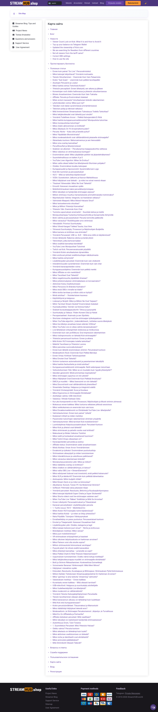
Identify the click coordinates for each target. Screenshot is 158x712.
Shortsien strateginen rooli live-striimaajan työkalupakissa (77, 318)
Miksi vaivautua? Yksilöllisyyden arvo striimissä (73, 221)
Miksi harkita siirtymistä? (63, 258)
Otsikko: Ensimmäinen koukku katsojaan (70, 166)
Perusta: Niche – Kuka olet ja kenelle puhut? (71, 132)
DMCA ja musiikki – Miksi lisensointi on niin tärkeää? (75, 381)
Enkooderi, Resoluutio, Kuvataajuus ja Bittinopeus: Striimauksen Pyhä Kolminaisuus (88, 571)
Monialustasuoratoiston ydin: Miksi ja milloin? (72, 462)
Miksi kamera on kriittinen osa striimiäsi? (70, 232)
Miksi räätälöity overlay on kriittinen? (68, 465)
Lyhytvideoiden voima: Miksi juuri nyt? (68, 103)
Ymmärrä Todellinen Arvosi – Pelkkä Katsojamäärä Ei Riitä (77, 117)
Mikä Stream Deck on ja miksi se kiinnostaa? (71, 482)
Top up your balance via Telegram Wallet (70, 44)
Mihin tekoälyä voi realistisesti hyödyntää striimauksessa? (77, 620)
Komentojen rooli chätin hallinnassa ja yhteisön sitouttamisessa (80, 91)
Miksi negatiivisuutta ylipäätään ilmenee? (70, 278)
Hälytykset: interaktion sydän (65, 568)
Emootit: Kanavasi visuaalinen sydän (68, 186)
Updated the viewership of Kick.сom (68, 47)
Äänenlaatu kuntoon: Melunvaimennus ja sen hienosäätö (76, 140)
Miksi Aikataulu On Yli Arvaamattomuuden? (71, 129)
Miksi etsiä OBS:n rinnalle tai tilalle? (68, 290)
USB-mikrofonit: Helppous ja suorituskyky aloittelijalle (75, 585)
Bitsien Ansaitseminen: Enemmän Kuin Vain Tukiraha (75, 94)
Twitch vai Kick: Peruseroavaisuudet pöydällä (72, 249)
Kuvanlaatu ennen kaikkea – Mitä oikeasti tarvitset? (74, 582)
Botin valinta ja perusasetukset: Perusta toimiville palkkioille (78, 218)
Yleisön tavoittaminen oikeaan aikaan (68, 597)
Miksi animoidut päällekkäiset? (66, 640)
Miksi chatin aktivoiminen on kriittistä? (69, 126)
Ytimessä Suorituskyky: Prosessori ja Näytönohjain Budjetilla (78, 229)
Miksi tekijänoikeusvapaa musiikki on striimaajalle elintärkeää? (79, 559)
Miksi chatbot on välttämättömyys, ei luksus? (72, 468)
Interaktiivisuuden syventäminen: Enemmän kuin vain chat (77, 264)
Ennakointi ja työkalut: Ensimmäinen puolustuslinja (74, 450)
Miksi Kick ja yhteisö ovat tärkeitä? (67, 427)
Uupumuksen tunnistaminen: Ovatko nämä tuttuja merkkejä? (78, 557)
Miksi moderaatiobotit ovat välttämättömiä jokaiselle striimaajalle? (81, 137)
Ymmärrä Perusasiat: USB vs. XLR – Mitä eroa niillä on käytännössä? (82, 235)
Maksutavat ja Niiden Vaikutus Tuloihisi (69, 433)
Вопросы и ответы (58, 648)
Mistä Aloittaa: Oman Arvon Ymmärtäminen (71, 447)
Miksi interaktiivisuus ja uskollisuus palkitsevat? (73, 456)
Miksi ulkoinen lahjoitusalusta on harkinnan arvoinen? (75, 539)
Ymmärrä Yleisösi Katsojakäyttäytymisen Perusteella (75, 594)
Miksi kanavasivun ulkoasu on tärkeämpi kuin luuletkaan (76, 600)
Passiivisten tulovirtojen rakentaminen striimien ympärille (77, 419)
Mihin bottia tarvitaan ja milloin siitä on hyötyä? (72, 292)
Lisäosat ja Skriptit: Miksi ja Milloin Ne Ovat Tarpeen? (75, 301)
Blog (102, 3)
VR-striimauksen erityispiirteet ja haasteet (70, 536)
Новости (54, 39)
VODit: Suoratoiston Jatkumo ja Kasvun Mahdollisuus (75, 178)
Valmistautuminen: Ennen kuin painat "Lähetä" (72, 413)
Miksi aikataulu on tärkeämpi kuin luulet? (70, 631)
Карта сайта (55, 662)
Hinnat (87, 3)
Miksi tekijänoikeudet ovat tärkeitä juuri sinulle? (73, 114)
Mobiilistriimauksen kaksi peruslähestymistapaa (73, 189)
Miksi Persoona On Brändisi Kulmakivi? (69, 287)
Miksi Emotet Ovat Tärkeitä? (64, 358)
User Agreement (23, 47)
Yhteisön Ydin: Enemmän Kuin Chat (67, 209)
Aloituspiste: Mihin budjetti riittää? (67, 479)
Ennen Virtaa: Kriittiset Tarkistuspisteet (69, 356)
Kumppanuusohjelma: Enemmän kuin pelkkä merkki (74, 269)
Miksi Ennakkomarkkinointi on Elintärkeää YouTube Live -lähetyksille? (82, 410)
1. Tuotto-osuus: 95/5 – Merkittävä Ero (69, 508)
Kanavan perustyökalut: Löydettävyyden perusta (73, 505)
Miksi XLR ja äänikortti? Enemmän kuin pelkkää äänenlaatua (78, 476)
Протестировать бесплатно (62, 64)
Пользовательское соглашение (64, 657)
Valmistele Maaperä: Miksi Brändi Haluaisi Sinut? (73, 200)
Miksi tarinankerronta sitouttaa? (66, 203)
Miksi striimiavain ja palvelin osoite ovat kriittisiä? (73, 430)
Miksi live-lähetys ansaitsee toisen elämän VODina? (74, 324)
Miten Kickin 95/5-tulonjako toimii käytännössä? (73, 511)
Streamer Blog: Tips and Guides (24, 25)
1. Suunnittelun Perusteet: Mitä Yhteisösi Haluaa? (73, 626)
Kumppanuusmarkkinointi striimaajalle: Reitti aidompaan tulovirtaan (81, 367)
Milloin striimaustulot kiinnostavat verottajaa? (72, 545)
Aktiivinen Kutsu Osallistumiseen (66, 284)
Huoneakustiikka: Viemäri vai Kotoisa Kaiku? (71, 307)
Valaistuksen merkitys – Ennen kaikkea (69, 580)
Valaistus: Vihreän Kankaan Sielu (66, 399)
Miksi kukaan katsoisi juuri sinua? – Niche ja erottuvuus (76, 528)
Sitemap (49, 704)
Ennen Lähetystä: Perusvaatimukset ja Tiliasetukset (74, 502)
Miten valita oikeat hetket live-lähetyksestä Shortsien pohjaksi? (79, 163)
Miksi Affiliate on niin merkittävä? (67, 272)
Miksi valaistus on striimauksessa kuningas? (71, 152)
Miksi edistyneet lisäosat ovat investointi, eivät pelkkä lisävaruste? (80, 473)
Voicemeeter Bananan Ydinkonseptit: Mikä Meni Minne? (76, 565)
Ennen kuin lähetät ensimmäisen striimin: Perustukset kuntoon (79, 350)
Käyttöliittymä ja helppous (64, 298)
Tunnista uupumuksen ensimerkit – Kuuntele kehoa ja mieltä (78, 212)
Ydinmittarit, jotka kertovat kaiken (67, 241)
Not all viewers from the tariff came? (68, 53)
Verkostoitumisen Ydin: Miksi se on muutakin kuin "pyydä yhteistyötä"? (82, 370)
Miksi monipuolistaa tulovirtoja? (66, 123)
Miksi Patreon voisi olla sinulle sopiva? (69, 542)
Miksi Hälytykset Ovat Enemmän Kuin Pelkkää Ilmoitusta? (77, 379)
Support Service (22, 43)
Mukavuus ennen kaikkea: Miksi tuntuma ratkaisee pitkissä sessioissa (82, 404)
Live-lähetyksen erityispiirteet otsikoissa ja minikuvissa (76, 330)
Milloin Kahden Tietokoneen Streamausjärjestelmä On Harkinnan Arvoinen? (84, 574)
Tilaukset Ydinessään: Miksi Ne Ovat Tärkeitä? (72, 183)
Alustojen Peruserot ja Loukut (65, 83)
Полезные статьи (58, 68)
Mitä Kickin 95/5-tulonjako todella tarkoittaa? (72, 341)
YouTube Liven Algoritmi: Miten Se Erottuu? (71, 160)
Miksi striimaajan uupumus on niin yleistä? (71, 376)
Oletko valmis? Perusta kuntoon (66, 628)
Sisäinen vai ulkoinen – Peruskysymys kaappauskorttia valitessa (80, 149)
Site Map (22, 13)
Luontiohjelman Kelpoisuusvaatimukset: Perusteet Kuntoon (78, 424)
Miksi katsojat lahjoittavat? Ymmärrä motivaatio (73, 74)
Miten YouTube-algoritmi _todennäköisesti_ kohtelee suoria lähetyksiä (82, 321)
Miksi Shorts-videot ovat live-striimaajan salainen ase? (75, 496)
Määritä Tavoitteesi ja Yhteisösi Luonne (69, 344)
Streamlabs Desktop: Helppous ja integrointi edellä (74, 387)
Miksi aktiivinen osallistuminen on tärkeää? (71, 634)
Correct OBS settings (61, 56)
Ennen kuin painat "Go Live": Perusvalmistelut (72, 71)
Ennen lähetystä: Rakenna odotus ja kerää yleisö (73, 238)
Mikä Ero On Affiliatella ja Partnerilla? (68, 614)
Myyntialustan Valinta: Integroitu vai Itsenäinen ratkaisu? (76, 198)
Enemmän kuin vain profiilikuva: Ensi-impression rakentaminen (79, 333)
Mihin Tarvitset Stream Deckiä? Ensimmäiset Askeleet (75, 304)
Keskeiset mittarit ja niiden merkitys (68, 416)
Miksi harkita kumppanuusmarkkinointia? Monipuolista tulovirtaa (80, 120)
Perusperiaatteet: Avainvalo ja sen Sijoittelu (71, 315)
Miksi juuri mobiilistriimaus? (64, 534)
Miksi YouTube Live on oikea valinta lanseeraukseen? (75, 327)
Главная (54, 29)
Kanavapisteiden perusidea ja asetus (68, 442)
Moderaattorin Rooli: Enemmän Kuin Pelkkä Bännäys (75, 353)
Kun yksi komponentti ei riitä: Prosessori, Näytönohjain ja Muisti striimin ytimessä (87, 402)
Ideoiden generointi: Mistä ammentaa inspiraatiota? (74, 373)
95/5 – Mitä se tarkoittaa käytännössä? (69, 175)
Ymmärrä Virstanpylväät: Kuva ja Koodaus (70, 390)
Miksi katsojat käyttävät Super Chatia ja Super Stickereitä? (77, 493)
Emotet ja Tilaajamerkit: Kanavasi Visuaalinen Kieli (74, 522)
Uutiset (95, 3)
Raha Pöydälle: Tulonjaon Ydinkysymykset (70, 516)
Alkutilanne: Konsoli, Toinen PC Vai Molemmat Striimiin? (76, 485)
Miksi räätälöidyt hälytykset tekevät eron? (70, 608)
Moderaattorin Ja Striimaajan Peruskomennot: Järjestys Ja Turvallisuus (83, 611)
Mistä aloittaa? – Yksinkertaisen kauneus (70, 295)
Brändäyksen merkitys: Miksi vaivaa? (68, 531)
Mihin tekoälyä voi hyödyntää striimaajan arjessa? (74, 192)
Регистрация (56, 671)
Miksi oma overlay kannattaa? (65, 143)
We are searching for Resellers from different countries (76, 50)
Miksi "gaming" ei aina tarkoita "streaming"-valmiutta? (75, 577)
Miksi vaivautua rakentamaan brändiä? (69, 459)
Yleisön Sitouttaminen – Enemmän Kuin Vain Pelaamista (76, 77)
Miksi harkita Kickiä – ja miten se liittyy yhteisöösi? (74, 514)
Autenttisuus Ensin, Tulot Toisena (67, 623)
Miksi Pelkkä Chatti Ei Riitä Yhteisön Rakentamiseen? (75, 554)
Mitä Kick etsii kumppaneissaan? (66, 603)
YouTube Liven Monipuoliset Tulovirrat (69, 246)
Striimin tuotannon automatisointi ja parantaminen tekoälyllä (78, 361)
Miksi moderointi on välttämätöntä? (68, 591)
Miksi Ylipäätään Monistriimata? (66, 134)
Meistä (69, 3)
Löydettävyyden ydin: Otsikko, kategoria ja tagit (72, 525)
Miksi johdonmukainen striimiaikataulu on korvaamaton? (76, 281)
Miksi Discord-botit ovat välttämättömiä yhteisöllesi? (75, 384)
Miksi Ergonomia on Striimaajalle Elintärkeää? (72, 393)
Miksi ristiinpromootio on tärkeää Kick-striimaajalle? (75, 335)
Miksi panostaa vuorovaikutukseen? (68, 347)
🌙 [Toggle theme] (145, 3)
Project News (21, 30)
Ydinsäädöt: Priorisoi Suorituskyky (67, 223)
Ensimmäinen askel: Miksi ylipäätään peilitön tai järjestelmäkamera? (81, 155)
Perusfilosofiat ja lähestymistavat (67, 146)
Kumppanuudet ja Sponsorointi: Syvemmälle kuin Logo (76, 169)
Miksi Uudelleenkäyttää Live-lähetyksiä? (69, 588)
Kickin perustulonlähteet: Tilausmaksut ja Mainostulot (75, 605)
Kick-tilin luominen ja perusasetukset (68, 172)
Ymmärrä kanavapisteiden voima (66, 267)
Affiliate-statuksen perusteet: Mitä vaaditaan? (72, 617)
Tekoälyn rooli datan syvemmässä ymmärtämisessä (75, 106)
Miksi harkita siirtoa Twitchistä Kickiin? (69, 86)
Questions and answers (25, 39)
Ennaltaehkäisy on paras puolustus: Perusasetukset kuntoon (78, 519)
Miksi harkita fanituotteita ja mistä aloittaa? (71, 364)
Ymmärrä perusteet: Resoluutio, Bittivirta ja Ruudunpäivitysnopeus (80, 491)
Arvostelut (78, 3)
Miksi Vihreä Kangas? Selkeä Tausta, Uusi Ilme (72, 226)
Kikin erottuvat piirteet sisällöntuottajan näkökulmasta (75, 255)
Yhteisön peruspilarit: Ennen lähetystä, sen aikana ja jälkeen (78, 88)
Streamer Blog (51, 697)
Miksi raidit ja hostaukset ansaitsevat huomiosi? (73, 436)
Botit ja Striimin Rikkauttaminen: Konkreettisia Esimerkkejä (77, 562)
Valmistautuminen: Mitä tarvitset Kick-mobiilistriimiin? (75, 422)
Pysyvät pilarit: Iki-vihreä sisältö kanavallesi (71, 548)
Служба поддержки (59, 652)
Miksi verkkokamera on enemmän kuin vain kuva (73, 407)
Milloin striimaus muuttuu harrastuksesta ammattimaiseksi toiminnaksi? (83, 195)
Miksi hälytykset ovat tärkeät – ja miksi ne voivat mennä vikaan (79, 180)
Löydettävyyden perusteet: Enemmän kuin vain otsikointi (76, 261)
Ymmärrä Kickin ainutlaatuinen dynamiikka (71, 252)
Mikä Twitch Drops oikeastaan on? (67, 439)
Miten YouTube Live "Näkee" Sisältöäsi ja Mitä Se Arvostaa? (78, 499)
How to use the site (61, 59)
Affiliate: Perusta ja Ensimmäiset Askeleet (70, 97)
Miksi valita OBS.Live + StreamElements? (70, 470)
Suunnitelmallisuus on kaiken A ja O (68, 157)
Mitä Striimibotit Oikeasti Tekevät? (67, 643)
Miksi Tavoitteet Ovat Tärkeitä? (66, 275)
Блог (52, 34)
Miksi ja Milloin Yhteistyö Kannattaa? (68, 206)
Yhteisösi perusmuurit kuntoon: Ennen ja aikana (73, 338)
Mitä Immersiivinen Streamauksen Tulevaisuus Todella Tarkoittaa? (81, 111)
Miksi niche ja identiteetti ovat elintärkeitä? (71, 637)
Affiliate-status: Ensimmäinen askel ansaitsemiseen (74, 445)
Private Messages (132, 693)
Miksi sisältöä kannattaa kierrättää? (68, 244)
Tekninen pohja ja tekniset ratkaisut (68, 109)
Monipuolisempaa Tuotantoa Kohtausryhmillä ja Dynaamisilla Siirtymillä (83, 215)
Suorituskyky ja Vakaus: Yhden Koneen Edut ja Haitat (75, 312)
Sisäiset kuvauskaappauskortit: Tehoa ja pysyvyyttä (74, 310)
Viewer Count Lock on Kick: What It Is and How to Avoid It (77, 42)
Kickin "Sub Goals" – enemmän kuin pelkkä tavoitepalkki (76, 80)
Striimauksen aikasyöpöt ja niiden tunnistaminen (73, 453)
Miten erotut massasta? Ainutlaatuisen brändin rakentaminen (78, 100)
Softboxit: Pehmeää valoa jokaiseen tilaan (70, 488)
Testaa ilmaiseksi (23, 35)
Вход (52, 667)
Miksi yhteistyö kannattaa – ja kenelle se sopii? (72, 551)
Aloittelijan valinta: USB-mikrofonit (67, 396)
